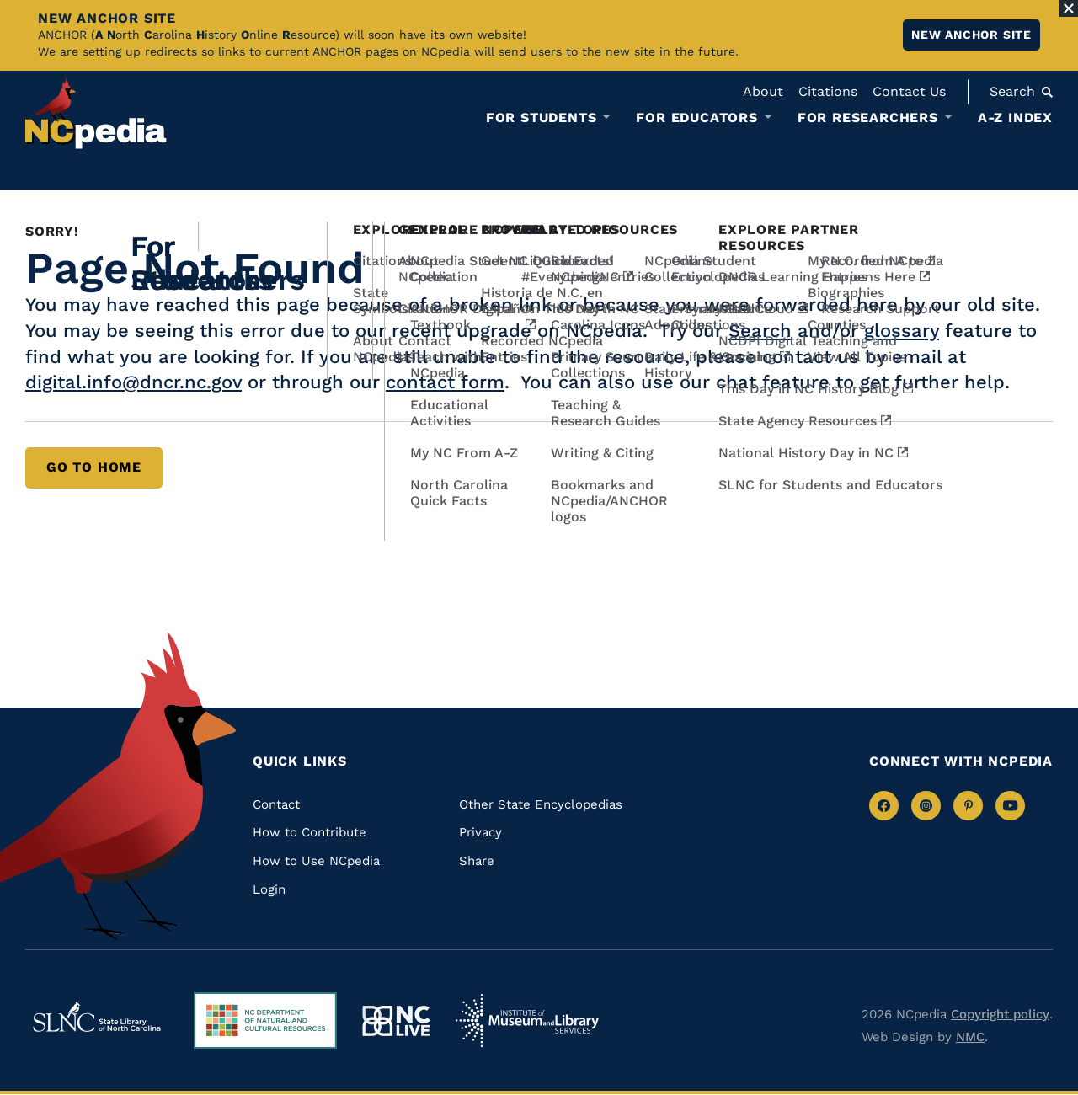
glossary (901, 330)
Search (760, 330)
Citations (827, 91)
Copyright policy (1000, 1014)
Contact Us (909, 91)
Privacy (480, 832)
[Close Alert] (1068, 8)
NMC (970, 1036)
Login (269, 889)
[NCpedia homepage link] (96, 113)
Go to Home (93, 467)
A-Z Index (1015, 118)
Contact (276, 804)
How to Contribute (309, 832)
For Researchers (868, 118)
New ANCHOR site (971, 34)
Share (476, 860)
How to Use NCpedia (316, 860)
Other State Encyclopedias (540, 804)
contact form (445, 382)
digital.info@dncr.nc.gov (133, 382)
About (763, 91)
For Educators (696, 118)
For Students (541, 118)
